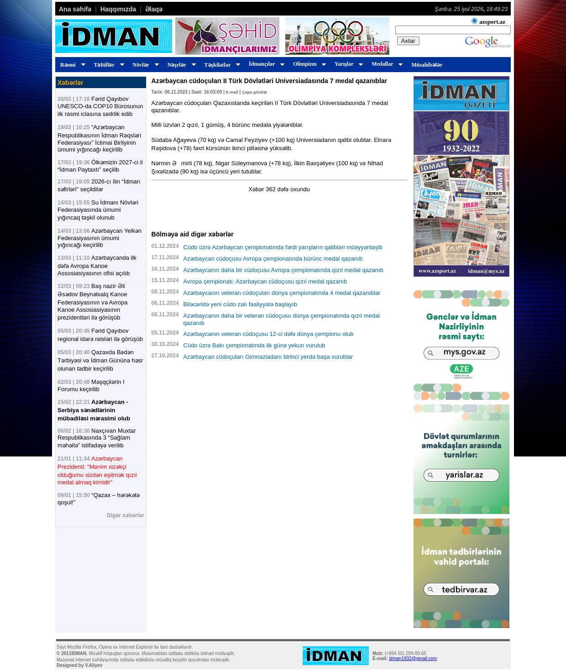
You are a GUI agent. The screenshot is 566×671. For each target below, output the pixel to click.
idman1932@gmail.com (413, 658)
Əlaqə (153, 9)
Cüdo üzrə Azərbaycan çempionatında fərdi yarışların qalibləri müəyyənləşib (283, 247)
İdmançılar (265, 64)
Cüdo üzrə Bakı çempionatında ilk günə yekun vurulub (254, 345)
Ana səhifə (75, 9)
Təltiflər (108, 65)
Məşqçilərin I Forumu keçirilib (91, 385)
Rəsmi (72, 65)
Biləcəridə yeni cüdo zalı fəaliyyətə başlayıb (240, 304)
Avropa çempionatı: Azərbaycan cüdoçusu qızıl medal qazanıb (265, 281)
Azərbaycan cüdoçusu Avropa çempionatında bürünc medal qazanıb (273, 258)
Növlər (144, 65)
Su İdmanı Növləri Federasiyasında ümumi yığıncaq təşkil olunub (98, 210)
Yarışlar (347, 64)
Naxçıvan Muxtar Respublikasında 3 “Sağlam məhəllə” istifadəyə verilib (97, 438)
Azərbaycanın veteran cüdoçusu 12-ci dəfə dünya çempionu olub (268, 333)
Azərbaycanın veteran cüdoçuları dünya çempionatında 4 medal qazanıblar (282, 292)
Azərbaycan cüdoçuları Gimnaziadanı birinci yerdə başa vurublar (268, 356)
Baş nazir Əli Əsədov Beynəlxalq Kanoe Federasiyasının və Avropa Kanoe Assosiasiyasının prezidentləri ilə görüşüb (92, 302)
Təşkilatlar (221, 65)
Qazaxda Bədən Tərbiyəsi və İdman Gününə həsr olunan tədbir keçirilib (100, 360)
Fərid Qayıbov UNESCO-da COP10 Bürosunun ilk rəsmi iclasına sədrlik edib (100, 106)
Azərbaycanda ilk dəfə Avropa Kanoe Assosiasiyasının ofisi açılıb (97, 265)
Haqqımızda (118, 9)
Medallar (386, 64)
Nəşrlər (180, 65)
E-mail (232, 92)
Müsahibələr (427, 65)
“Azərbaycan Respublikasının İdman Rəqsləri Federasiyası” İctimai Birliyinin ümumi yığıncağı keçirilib (99, 138)
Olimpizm (308, 64)
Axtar (408, 40)
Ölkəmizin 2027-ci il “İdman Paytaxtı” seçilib (100, 166)
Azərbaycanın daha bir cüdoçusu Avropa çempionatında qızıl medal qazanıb (283, 270)
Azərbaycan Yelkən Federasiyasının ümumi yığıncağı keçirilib (100, 237)
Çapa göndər (254, 92)
